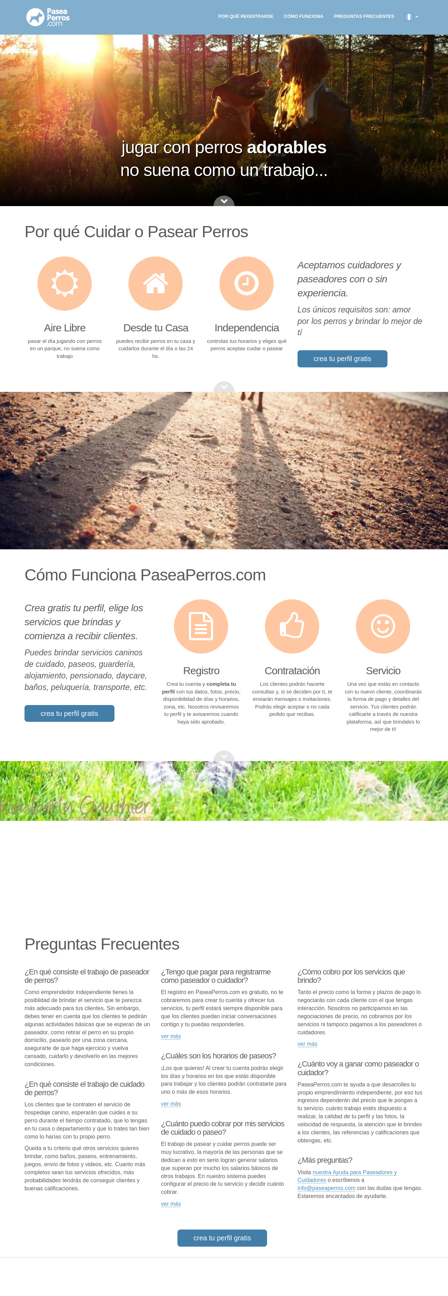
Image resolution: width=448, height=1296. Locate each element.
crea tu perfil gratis (342, 358)
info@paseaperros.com (327, 1188)
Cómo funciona (303, 16)
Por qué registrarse (245, 16)
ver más (171, 1036)
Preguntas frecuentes (364, 16)
